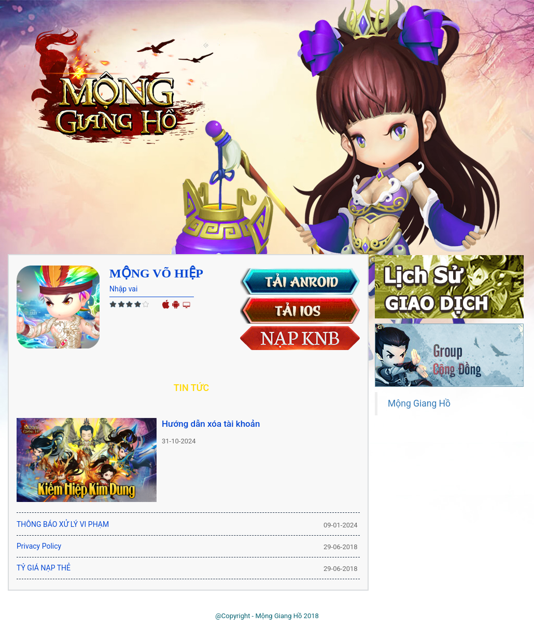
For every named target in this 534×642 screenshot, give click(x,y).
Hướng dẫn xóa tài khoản (211, 423)
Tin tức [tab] (191, 387)
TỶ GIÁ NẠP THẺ (44, 568)
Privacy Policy (39, 546)
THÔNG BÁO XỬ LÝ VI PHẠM (63, 524)
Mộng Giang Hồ (419, 403)
